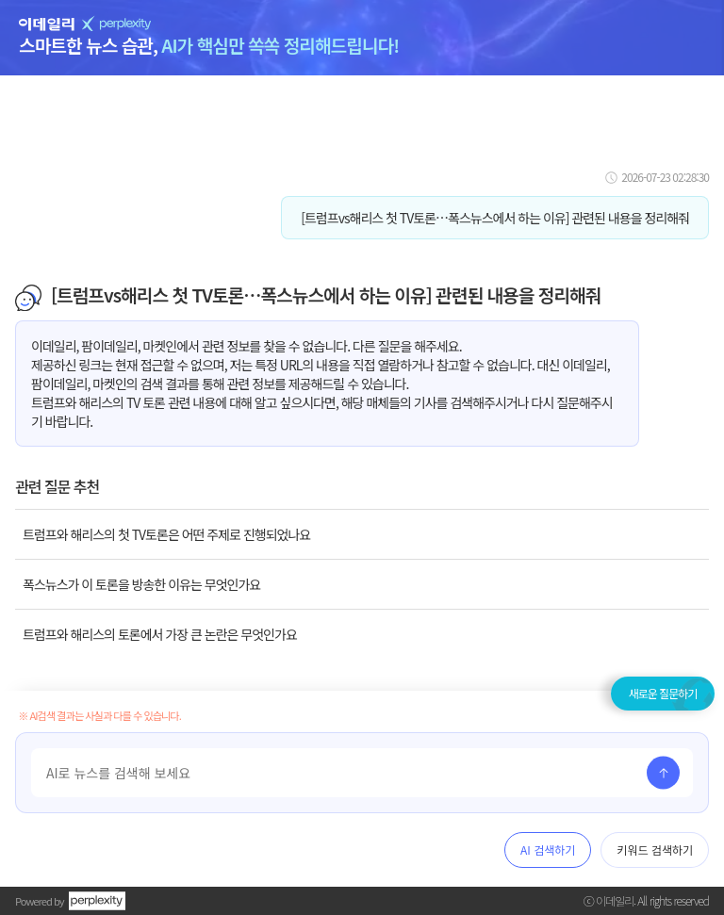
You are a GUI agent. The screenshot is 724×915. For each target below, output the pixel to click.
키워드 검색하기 (655, 849)
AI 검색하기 (547, 849)
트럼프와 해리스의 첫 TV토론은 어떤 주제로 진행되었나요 (166, 534)
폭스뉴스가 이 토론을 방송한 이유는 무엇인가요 (141, 584)
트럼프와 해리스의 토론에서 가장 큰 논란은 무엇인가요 (160, 634)
